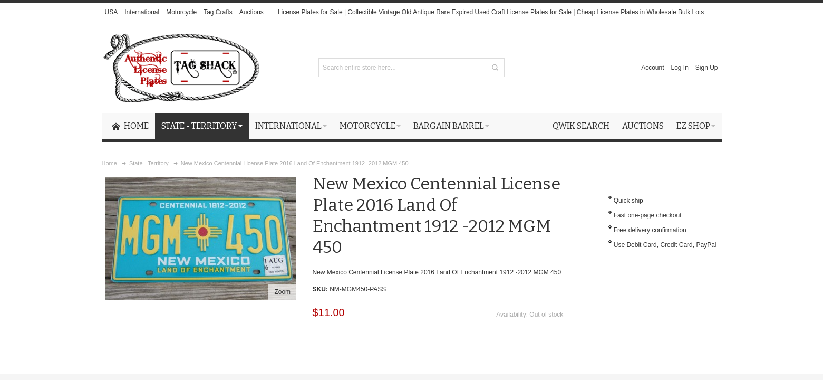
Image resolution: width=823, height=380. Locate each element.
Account (652, 67)
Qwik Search (581, 126)
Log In (679, 67)
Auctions (251, 12)
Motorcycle (181, 12)
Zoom (282, 292)
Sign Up (706, 67)
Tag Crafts (218, 12)
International (141, 12)
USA (111, 12)
